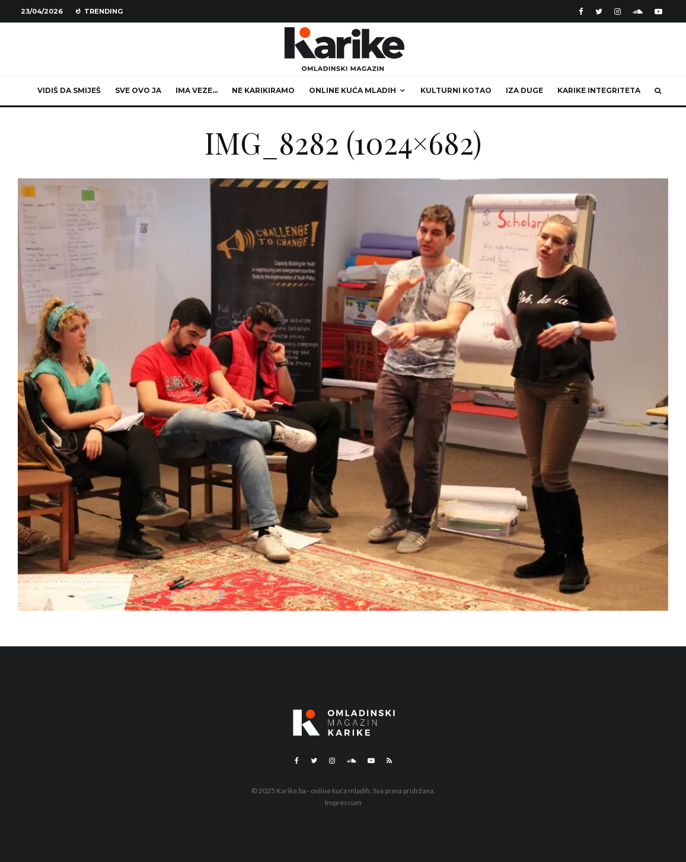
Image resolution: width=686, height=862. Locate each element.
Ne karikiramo (263, 90)
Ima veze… (197, 90)
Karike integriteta (598, 90)
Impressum (343, 802)
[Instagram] (617, 11)
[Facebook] (581, 11)
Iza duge (524, 90)
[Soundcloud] (638, 11)
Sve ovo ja (138, 90)
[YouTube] (658, 11)
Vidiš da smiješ (69, 90)
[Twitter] (598, 11)
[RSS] (389, 760)
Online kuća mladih (352, 90)
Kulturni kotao (456, 90)
